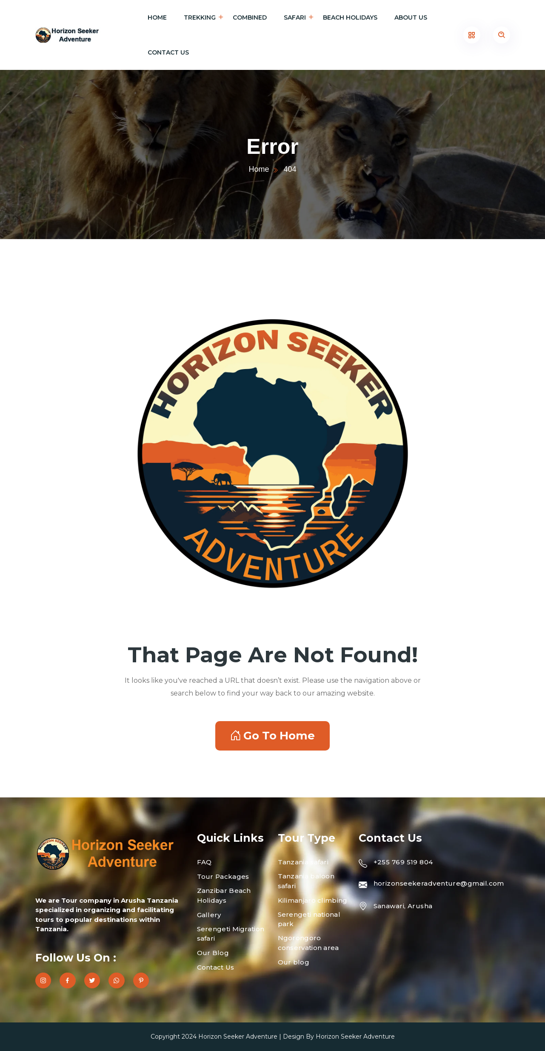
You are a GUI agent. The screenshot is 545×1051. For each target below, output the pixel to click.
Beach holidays (350, 17)
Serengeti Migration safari (231, 934)
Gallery (209, 915)
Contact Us (168, 52)
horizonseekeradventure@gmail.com (439, 883)
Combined (250, 17)
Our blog (293, 962)
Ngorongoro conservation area (308, 943)
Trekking (200, 17)
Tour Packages (223, 876)
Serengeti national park (309, 919)
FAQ (204, 862)
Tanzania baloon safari (306, 881)
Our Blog (213, 953)
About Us (410, 17)
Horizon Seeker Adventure (237, 1036)
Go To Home (272, 735)
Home (157, 17)
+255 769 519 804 (403, 862)
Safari (295, 17)
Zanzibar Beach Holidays (224, 895)
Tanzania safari (303, 862)
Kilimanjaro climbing (313, 900)
